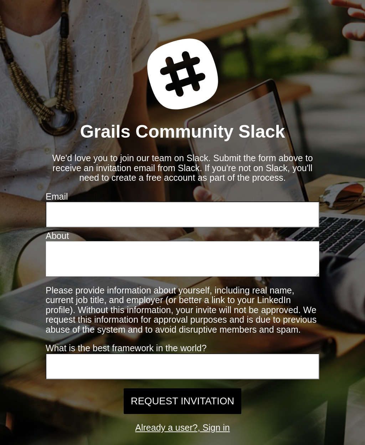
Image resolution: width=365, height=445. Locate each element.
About (57, 236)
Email (57, 196)
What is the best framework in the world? (126, 352)
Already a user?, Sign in (182, 431)
